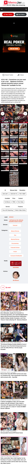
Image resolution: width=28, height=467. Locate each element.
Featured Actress (15, 247)
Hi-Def (15, 251)
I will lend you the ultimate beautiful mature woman (16, 220)
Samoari (15, 225)
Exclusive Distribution (16, 255)
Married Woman (15, 239)
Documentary (15, 243)
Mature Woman (15, 231)
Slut (15, 235)
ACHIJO (11, 217)
